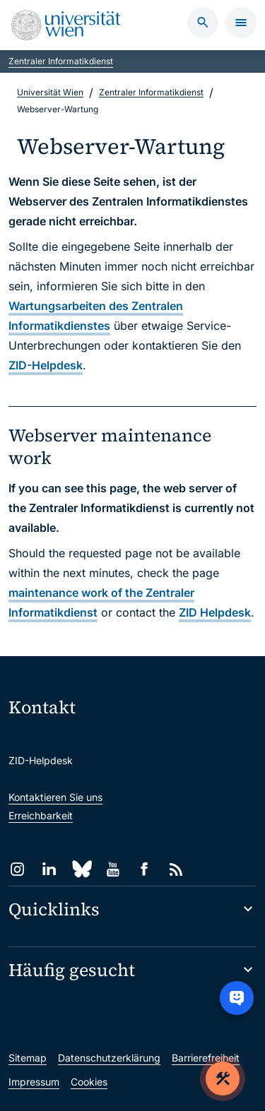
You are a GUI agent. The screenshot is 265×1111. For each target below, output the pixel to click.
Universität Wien (50, 92)
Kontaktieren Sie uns (55, 797)
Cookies (89, 1082)
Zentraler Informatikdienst (60, 61)
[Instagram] (17, 869)
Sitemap (27, 1058)
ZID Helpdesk (215, 612)
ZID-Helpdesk (45, 365)
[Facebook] (144, 869)
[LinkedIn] (49, 869)
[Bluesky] (80, 869)
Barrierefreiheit (206, 1058)
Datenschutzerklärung (109, 1058)
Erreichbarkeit (40, 815)
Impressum (33, 1082)
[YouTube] (112, 869)
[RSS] (176, 869)
